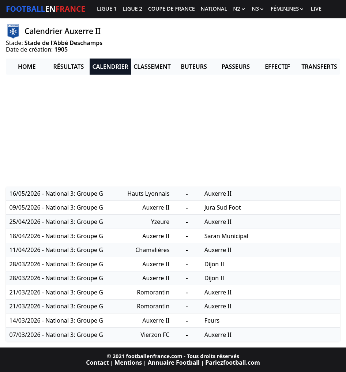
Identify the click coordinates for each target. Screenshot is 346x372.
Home (26, 67)
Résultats (68, 67)
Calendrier (110, 67)
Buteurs (194, 67)
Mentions (128, 362)
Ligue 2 (132, 9)
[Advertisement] (173, 131)
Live (316, 9)
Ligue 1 (107, 9)
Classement (152, 67)
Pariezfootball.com (232, 362)
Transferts (319, 67)
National (214, 9)
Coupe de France (171, 9)
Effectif (277, 67)
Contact (97, 362)
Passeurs (236, 67)
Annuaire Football (174, 362)
